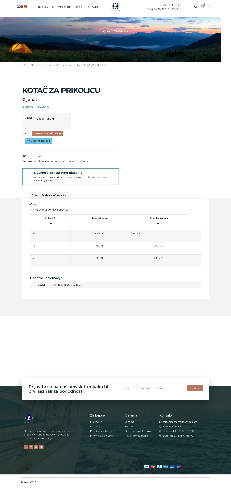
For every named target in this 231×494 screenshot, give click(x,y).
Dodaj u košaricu (50, 133)
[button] (195, 6)
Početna (25, 65)
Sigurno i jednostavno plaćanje (58, 174)
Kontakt (92, 7)
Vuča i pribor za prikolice (67, 65)
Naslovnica (46, 7)
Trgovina (65, 7)
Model (28, 118)
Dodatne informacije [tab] (54, 196)
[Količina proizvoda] (26, 134)
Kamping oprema (42, 65)
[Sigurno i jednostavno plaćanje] (28, 175)
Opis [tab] (34, 196)
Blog (78, 7)
